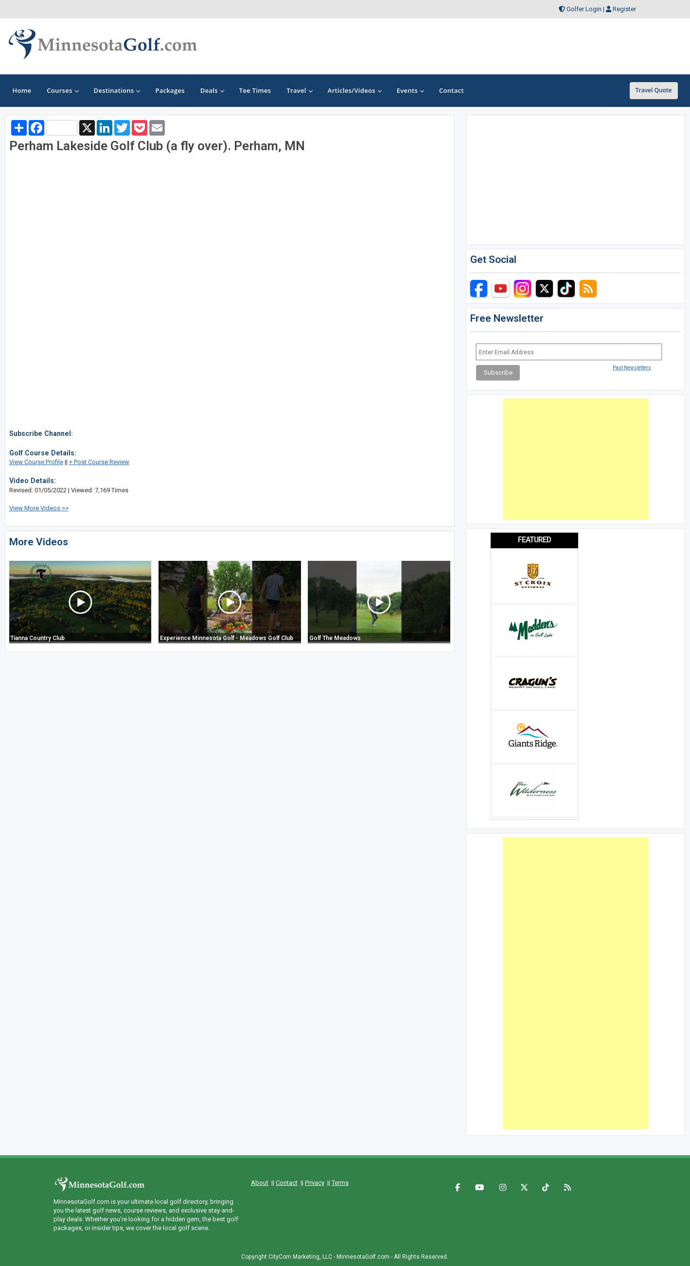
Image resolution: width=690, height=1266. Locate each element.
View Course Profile (36, 462)
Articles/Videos (354, 90)
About (259, 1182)
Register (624, 9)
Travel (299, 90)
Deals (212, 90)
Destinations (117, 90)
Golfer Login (584, 9)
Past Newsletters (632, 367)
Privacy (314, 1182)
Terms (340, 1182)
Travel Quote (654, 90)
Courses (62, 90)
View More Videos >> (39, 508)
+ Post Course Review (99, 462)
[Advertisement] (576, 459)
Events (410, 90)
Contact (287, 1182)
